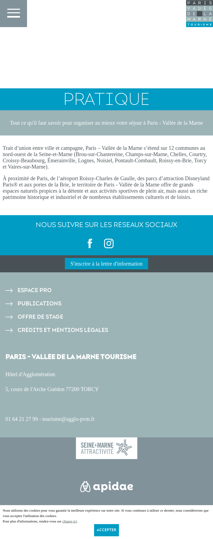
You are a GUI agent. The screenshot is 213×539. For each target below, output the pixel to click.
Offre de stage (40, 317)
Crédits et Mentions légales (63, 330)
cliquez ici (69, 521)
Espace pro (35, 290)
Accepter (106, 530)
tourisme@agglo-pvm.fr (68, 419)
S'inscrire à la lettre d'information (106, 264)
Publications (39, 303)
